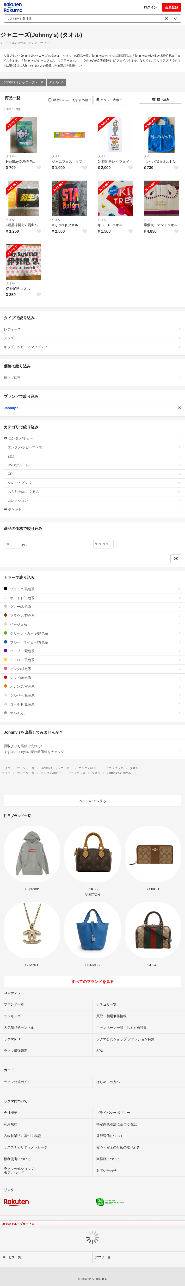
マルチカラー (92, 713)
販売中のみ (58, 100)
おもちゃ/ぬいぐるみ (94, 492)
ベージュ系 (92, 624)
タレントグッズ (94, 483)
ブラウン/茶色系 (92, 615)
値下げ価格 (92, 377)
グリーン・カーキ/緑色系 (92, 633)
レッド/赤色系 (92, 678)
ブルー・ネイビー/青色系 (92, 642)
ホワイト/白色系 (92, 598)
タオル (56, 82)
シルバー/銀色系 (92, 695)
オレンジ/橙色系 (92, 686)
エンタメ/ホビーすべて (94, 447)
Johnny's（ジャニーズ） (23, 82)
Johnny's (92, 408)
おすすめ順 (81, 100)
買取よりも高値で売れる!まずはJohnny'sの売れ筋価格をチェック (92, 749)
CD (94, 474)
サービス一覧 (11, 1257)
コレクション (94, 500)
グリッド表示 (109, 100)
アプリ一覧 (103, 1257)
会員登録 (171, 7)
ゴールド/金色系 (92, 704)
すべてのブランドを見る (92, 982)
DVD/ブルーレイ (94, 465)
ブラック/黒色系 (92, 589)
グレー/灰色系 (92, 606)
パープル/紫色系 (92, 651)
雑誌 (94, 456)
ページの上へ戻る (92, 801)
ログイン (150, 7)
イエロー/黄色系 (92, 660)
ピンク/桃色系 (92, 669)
